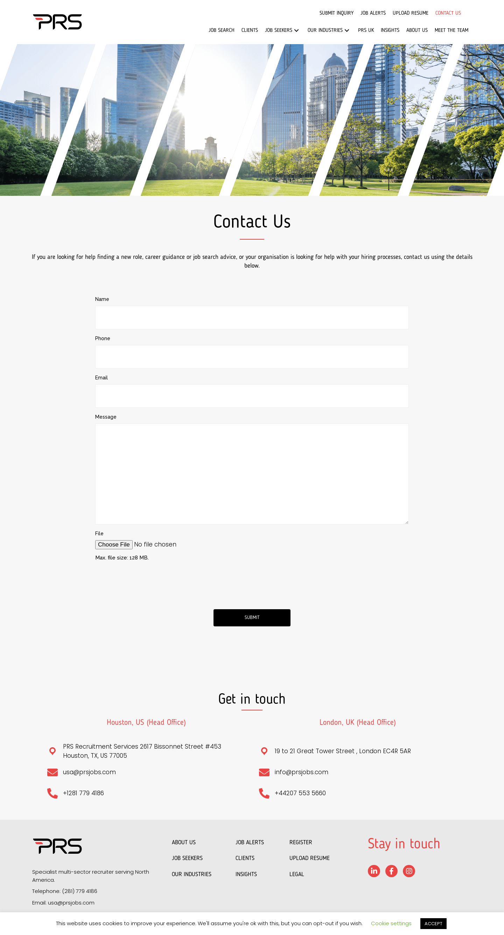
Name (102, 299)
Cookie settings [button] (391, 923)
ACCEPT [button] (433, 923)
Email (101, 375)
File (99, 529)
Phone (102, 337)
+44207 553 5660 (300, 789)
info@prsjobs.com (301, 768)
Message (106, 413)
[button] (296, 31)
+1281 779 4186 (83, 789)
